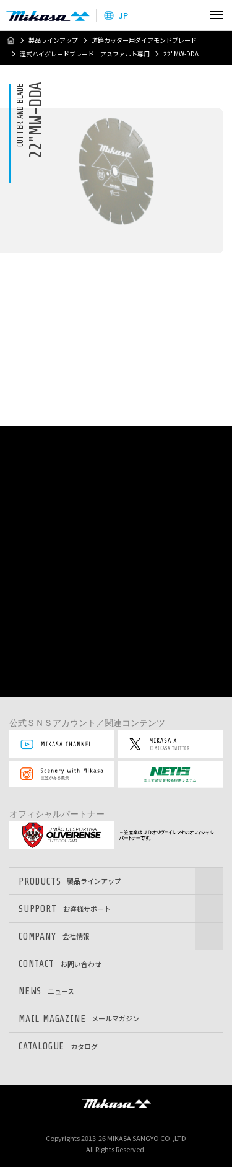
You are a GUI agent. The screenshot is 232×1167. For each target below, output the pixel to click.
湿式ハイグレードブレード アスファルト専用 (85, 54)
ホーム (10, 40)
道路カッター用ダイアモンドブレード (144, 40)
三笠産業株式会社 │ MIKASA (116, 1103)
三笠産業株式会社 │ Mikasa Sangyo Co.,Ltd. (48, 15)
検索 (190, 15)
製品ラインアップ (53, 40)
